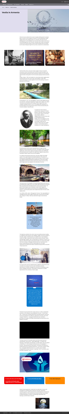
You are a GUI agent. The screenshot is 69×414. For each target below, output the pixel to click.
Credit (10, 412)
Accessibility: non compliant (17, 412)
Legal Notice (5, 412)
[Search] (68, 4)
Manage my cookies (27, 412)
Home (3, 7)
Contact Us (31, 4)
